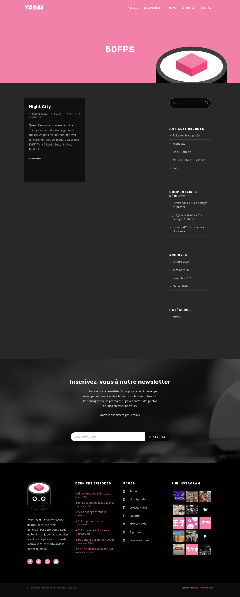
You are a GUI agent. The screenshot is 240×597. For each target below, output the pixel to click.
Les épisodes (152, 7)
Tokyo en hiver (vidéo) (186, 135)
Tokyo (40, 525)
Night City (40, 106)
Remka (57, 113)
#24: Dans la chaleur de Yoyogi (94, 539)
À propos (188, 7)
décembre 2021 (182, 270)
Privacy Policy (206, 587)
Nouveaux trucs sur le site (189, 160)
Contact (207, 7)
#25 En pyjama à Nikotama (92, 530)
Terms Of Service (190, 587)
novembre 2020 (182, 278)
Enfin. (176, 168)
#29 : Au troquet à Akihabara (93, 493)
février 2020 (180, 286)
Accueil (133, 7)
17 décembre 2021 (38, 113)
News (172, 7)
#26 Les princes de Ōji (89, 521)
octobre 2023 (181, 262)
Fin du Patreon (182, 152)
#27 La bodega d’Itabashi (91, 512)
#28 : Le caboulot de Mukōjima (94, 503)
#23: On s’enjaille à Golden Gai (94, 549)
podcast (51, 520)
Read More (35, 158)
